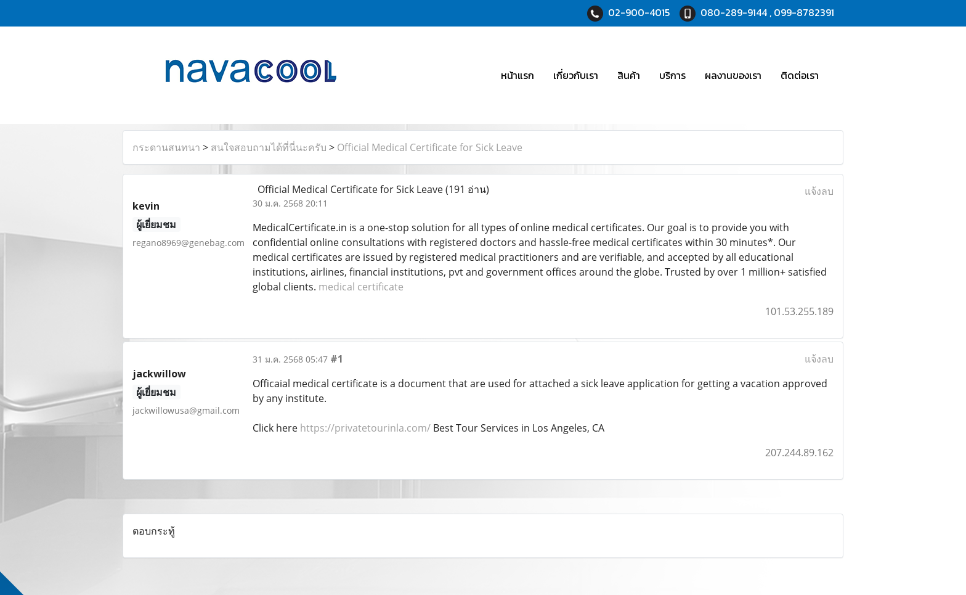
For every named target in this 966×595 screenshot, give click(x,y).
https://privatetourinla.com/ (365, 428)
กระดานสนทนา (166, 147)
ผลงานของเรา (733, 75)
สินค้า (628, 75)
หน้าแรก (517, 75)
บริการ (672, 75)
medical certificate (361, 286)
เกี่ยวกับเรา (575, 75)
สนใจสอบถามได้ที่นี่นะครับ (269, 147)
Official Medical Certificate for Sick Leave (429, 147)
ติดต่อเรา (800, 75)
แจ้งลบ (819, 191)
